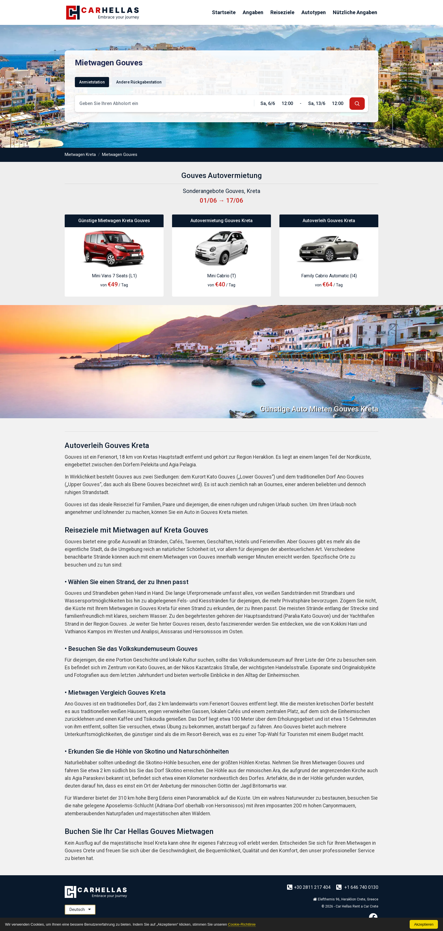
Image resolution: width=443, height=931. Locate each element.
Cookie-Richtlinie (242, 924)
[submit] (357, 103)
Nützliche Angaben (355, 12)
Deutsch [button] (80, 909)
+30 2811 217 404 (309, 887)
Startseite (224, 12)
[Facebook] (373, 917)
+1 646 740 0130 (357, 887)
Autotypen (313, 12)
